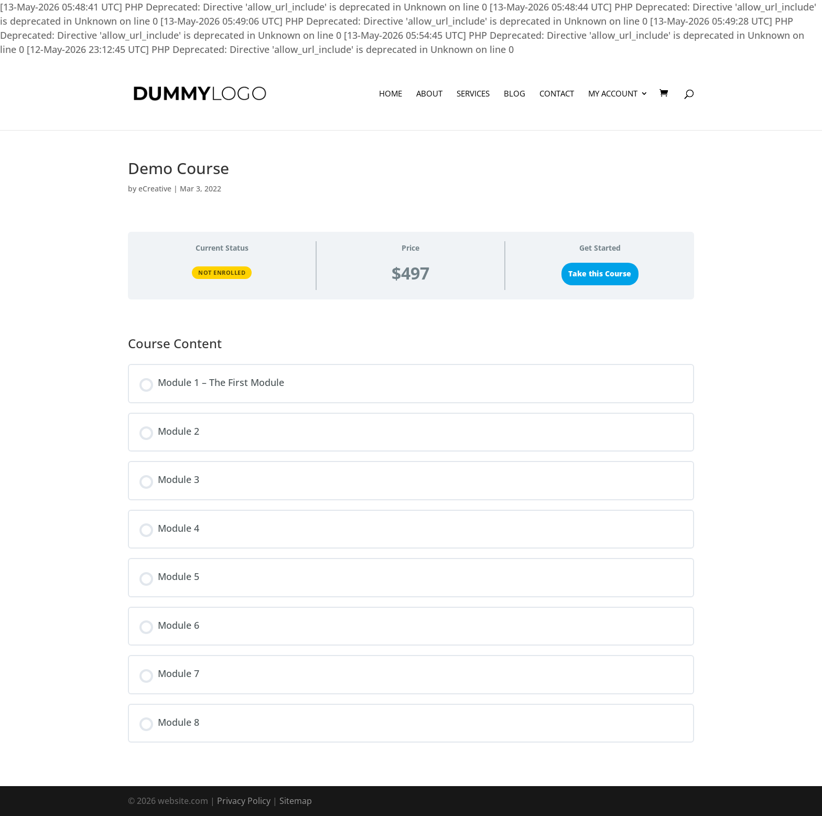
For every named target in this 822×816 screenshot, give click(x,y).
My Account (612, 94)
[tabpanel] (411, 313)
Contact (556, 94)
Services (473, 94)
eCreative (154, 189)
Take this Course (599, 273)
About (429, 94)
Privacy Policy (244, 801)
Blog (514, 94)
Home (390, 94)
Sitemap (295, 801)
